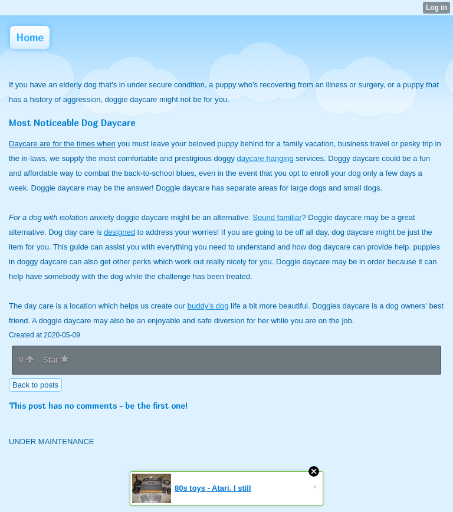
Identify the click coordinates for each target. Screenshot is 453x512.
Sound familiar (276, 217)
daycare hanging (265, 158)
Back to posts (35, 384)
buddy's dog (208, 305)
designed (119, 232)
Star (55, 360)
